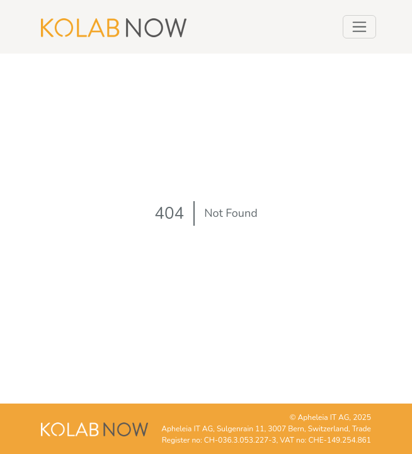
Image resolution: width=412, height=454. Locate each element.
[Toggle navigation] (359, 26)
